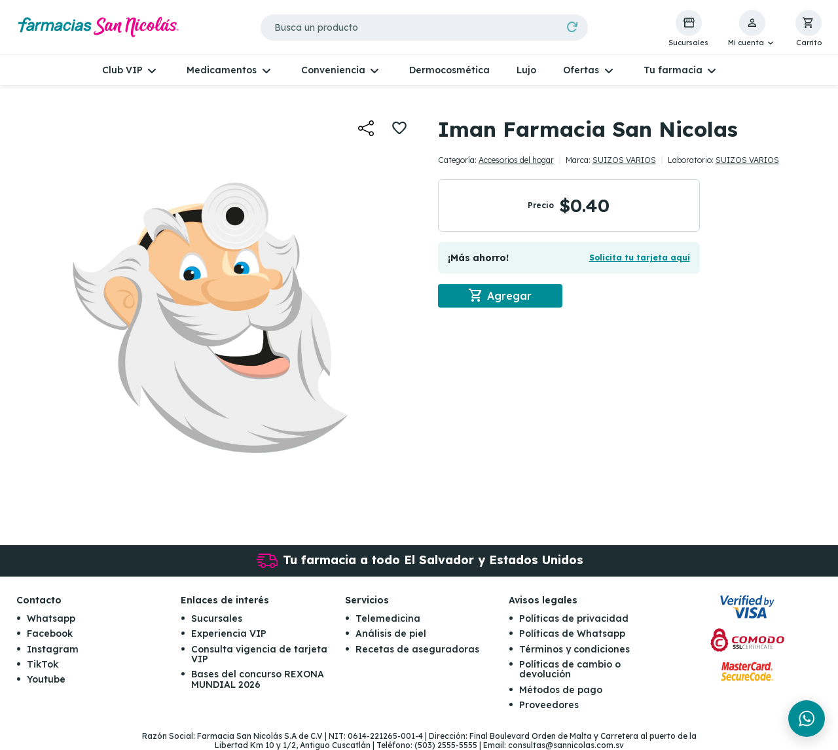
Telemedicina (387, 618)
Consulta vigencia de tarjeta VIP (259, 654)
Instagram (53, 649)
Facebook (50, 633)
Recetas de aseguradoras (417, 649)
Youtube (46, 679)
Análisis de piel (390, 633)
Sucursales (216, 618)
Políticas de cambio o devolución (570, 669)
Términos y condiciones (574, 649)
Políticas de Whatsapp (572, 633)
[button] (752, 29)
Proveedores (549, 705)
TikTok (42, 664)
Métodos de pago (560, 690)
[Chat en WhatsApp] (806, 718)
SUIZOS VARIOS (624, 160)
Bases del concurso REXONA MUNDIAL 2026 (257, 679)
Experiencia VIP (228, 633)
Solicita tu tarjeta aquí (639, 257)
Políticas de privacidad (573, 618)
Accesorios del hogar (516, 160)
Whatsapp (51, 618)
